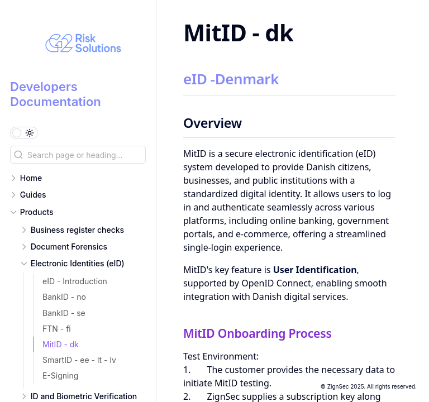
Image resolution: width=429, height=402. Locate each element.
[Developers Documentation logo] (83, 44)
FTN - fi (56, 328)
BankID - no (64, 297)
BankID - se (63, 313)
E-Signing (60, 375)
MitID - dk (60, 344)
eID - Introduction (74, 281)
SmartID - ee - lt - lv (79, 360)
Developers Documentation (55, 93)
